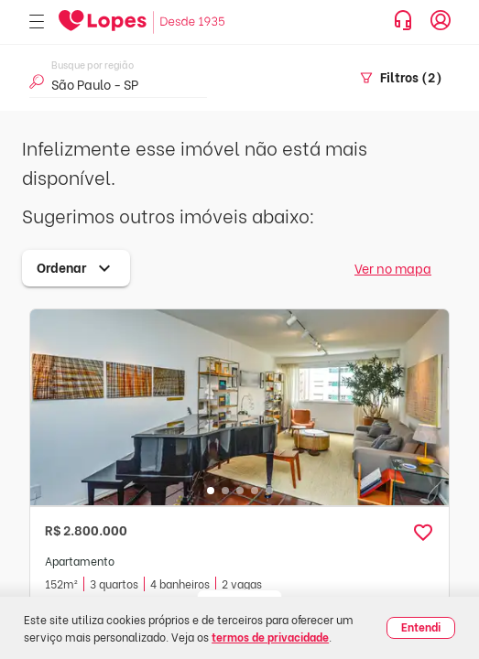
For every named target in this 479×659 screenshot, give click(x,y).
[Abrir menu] (36, 22)
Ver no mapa (392, 267)
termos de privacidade (270, 636)
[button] (423, 533)
